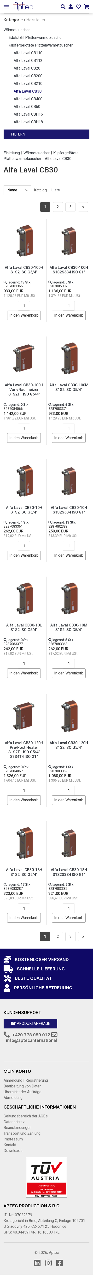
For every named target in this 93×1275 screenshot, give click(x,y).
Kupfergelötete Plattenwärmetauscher (41, 45)
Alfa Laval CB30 (27, 91)
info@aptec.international (31, 1040)
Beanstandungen (17, 1127)
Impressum (13, 1139)
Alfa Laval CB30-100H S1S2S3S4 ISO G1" (69, 269)
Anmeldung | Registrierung (26, 1080)
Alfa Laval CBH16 (28, 114)
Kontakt (10, 1145)
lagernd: (17, 282)
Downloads (13, 1150)
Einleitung (12, 152)
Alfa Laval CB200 (28, 76)
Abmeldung (13, 1097)
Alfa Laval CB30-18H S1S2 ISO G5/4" (24, 872)
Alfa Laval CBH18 (28, 122)
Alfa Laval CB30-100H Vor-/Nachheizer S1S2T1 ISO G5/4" (24, 389)
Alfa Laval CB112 (28, 60)
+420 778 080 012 (31, 1035)
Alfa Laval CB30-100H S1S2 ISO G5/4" (24, 269)
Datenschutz (14, 1122)
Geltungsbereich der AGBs (26, 1116)
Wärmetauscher (17, 30)
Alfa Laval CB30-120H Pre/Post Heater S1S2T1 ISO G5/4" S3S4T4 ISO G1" (24, 750)
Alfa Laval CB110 (28, 53)
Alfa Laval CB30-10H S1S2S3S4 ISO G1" (69, 509)
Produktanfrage (30, 1023)
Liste (55, 190)
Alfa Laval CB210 (28, 83)
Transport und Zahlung (22, 1133)
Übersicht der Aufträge (22, 1092)
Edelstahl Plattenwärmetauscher (36, 37)
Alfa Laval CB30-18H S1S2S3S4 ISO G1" (69, 872)
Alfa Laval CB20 (27, 68)
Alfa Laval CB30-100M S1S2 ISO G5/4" (68, 387)
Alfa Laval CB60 (27, 106)
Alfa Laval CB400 (28, 99)
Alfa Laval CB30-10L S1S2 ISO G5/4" (24, 627)
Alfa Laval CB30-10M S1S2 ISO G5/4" (68, 627)
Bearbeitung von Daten (22, 1086)
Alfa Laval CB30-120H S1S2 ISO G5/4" (69, 745)
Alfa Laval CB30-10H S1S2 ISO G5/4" (24, 509)
